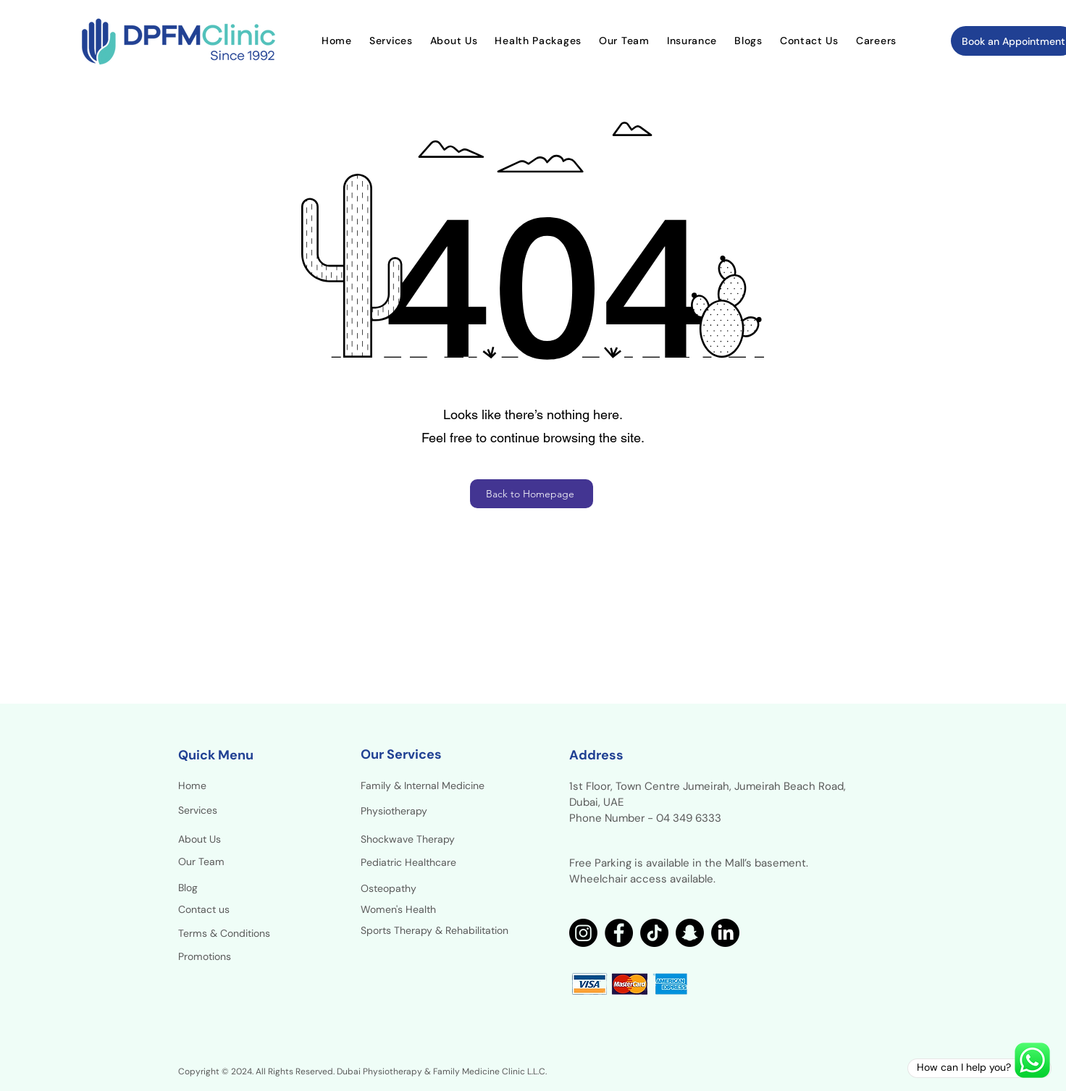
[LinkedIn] (725, 933)
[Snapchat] (690, 933)
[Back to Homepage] (531, 493)
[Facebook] (619, 933)
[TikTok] (654, 933)
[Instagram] (583, 933)
